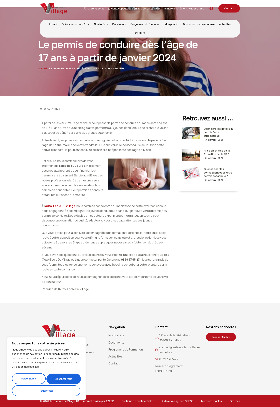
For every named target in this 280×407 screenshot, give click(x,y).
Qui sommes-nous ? (76, 24)
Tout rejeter (63, 380)
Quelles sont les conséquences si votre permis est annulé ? (218, 183)
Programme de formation (145, 24)
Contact (140, 33)
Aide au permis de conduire (199, 24)
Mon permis (171, 24)
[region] (46, 370)
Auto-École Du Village (60, 229)
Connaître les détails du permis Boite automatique (219, 143)
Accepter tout (46, 390)
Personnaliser (29, 380)
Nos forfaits (101, 24)
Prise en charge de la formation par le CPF (217, 163)
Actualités (225, 24)
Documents (119, 24)
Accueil (53, 24)
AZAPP (110, 401)
